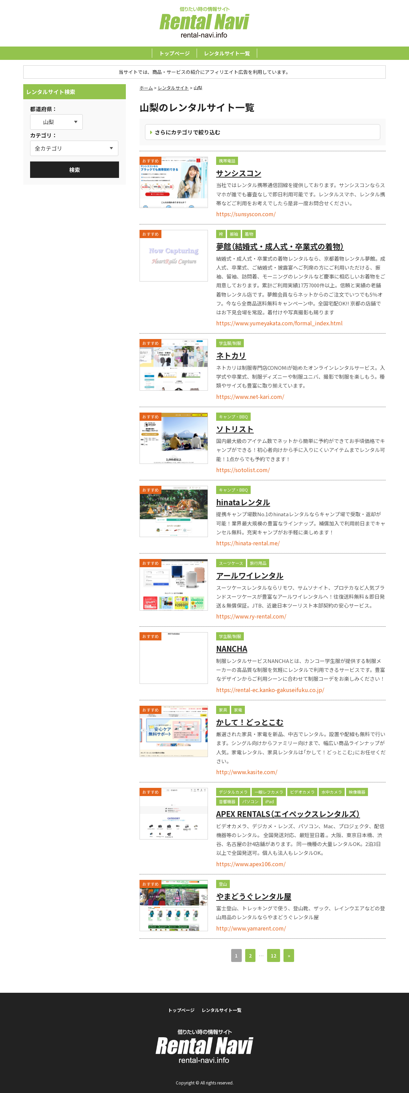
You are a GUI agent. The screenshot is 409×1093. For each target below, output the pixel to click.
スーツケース (231, 563)
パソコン (250, 801)
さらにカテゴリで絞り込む (187, 132)
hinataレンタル (243, 501)
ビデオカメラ (302, 792)
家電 (238, 710)
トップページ (174, 53)
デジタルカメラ (233, 792)
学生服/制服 (230, 343)
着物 (249, 234)
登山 (223, 884)
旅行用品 (258, 563)
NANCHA (231, 648)
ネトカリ (231, 355)
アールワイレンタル (249, 575)
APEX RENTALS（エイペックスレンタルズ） (288, 813)
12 (273, 955)
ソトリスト (235, 428)
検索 (74, 170)
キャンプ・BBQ (233, 416)
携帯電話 (227, 161)
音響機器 (227, 801)
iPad (269, 801)
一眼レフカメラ (268, 792)
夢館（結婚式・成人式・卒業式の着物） (280, 245)
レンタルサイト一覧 (227, 53)
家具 (223, 710)
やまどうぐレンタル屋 (253, 895)
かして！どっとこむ (249, 721)
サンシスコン (238, 172)
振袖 (234, 234)
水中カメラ (331, 792)
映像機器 (357, 792)
